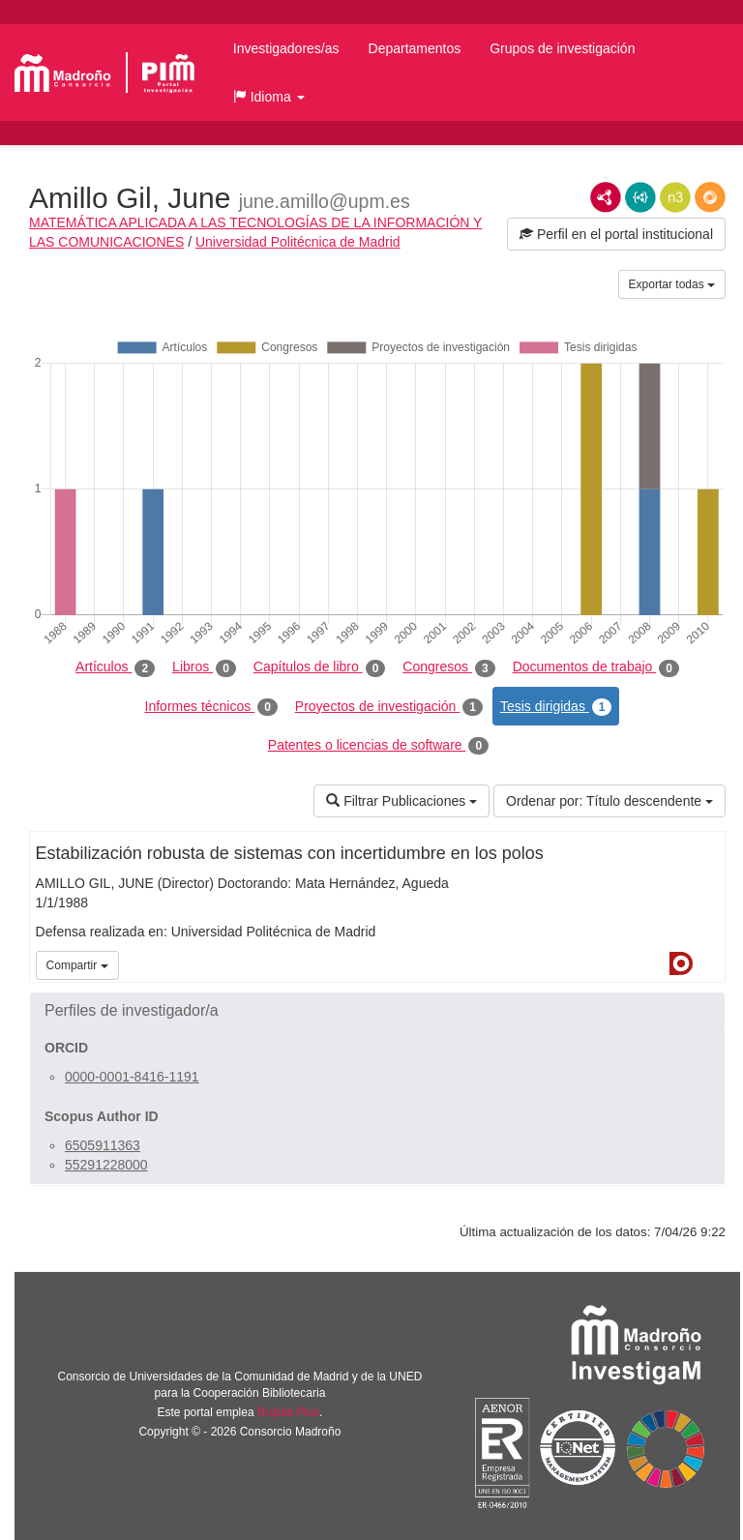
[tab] (377, 1010)
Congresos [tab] (448, 667)
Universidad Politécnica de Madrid (298, 242)
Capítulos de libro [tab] (319, 667)
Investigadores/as (286, 48)
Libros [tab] (204, 667)
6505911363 (102, 1145)
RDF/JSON (710, 197)
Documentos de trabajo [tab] (596, 667)
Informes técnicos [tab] (211, 707)
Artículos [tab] (115, 667)
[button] (269, 97)
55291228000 (106, 1164)
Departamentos (415, 48)
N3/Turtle (675, 197)
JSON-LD (640, 197)
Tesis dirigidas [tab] (556, 707)
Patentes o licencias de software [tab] (378, 746)
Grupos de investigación (562, 48)
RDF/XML (605, 197)
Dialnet (681, 963)
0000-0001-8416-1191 (132, 1076)
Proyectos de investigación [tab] (389, 707)
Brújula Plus (288, 1412)
